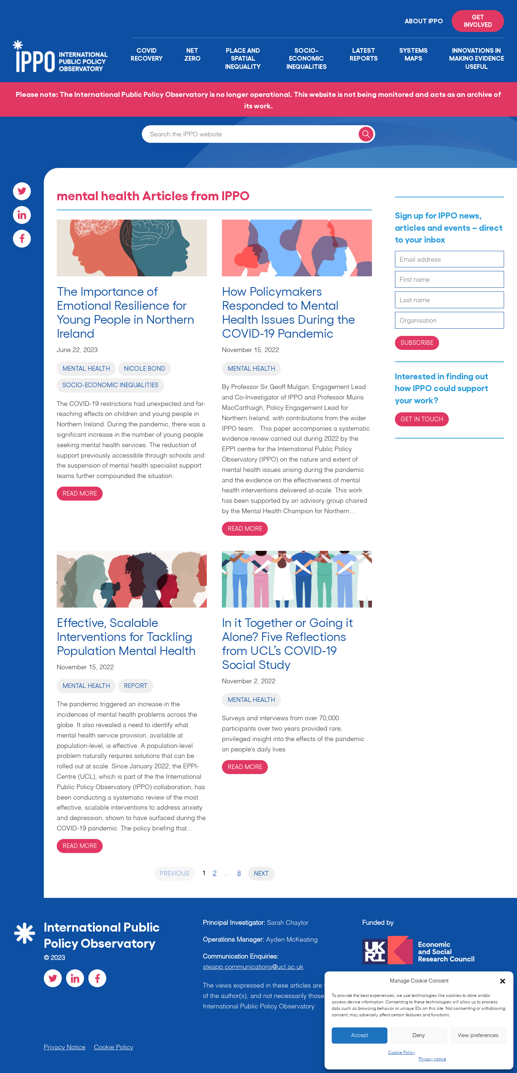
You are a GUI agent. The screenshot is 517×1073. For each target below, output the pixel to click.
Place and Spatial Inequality (243, 58)
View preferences (478, 1035)
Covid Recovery (147, 54)
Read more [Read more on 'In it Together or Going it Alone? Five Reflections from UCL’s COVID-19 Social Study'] (245, 766)
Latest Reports (364, 54)
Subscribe (417, 342)
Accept (359, 1035)
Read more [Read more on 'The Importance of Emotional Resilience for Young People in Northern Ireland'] (79, 493)
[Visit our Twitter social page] (22, 191)
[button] (502, 981)
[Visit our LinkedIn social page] (22, 215)
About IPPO (424, 20)
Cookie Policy (401, 1053)
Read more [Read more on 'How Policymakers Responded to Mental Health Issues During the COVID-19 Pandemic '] (245, 528)
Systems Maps (413, 54)
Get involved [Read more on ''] (478, 20)
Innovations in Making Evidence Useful (476, 58)
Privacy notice (432, 1059)
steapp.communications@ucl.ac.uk (253, 967)
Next (261, 873)
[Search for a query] (366, 134)
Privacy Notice (64, 1047)
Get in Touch (422, 418)
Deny (419, 1035)
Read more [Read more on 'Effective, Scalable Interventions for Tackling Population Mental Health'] (79, 845)
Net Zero (192, 54)
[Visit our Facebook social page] (22, 239)
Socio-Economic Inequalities (307, 58)
